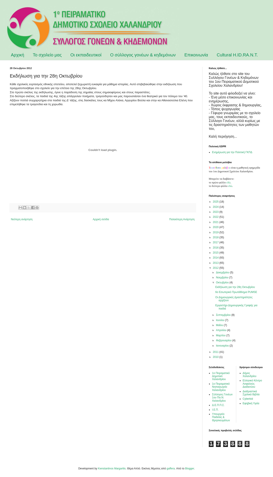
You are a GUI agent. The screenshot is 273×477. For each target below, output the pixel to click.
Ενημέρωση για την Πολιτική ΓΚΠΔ (232, 152)
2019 (216, 232)
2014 (216, 257)
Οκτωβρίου (222, 282)
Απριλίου (221, 330)
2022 (216, 216)
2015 (216, 252)
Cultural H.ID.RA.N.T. (237, 54)
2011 (216, 352)
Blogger (189, 468)
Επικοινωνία (196, 54)
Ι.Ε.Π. (215, 409)
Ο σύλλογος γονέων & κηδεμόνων (143, 54)
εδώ (228, 182)
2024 (216, 206)
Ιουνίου (220, 320)
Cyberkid (248, 398)
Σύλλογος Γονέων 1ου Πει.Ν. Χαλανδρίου (222, 397)
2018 (216, 237)
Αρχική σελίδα (101, 219)
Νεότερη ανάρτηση (21, 219)
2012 (216, 267)
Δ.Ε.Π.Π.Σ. (218, 405)
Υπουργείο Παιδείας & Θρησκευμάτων (221, 417)
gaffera (171, 468)
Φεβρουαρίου (224, 340)
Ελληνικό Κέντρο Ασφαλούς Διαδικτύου (252, 383)
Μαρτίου (221, 335)
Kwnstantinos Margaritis (112, 468)
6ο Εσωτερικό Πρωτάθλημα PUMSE (236, 292)
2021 (216, 222)
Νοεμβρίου (222, 277)
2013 (216, 262)
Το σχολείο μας (47, 54)
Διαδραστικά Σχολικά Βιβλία (251, 393)
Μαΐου (220, 325)
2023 (216, 211)
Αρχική (17, 54)
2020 (216, 227)
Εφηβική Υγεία (251, 403)
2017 (216, 242)
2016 (216, 247)
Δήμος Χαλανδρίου (249, 375)
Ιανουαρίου (223, 345)
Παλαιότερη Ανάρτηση (182, 219)
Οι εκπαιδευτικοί (85, 54)
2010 (216, 357)
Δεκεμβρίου (223, 272)
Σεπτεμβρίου (223, 314)
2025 (216, 201)
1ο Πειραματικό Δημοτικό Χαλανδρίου (221, 376)
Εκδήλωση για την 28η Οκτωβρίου (235, 287)
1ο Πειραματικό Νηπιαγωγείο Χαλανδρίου (221, 387)
